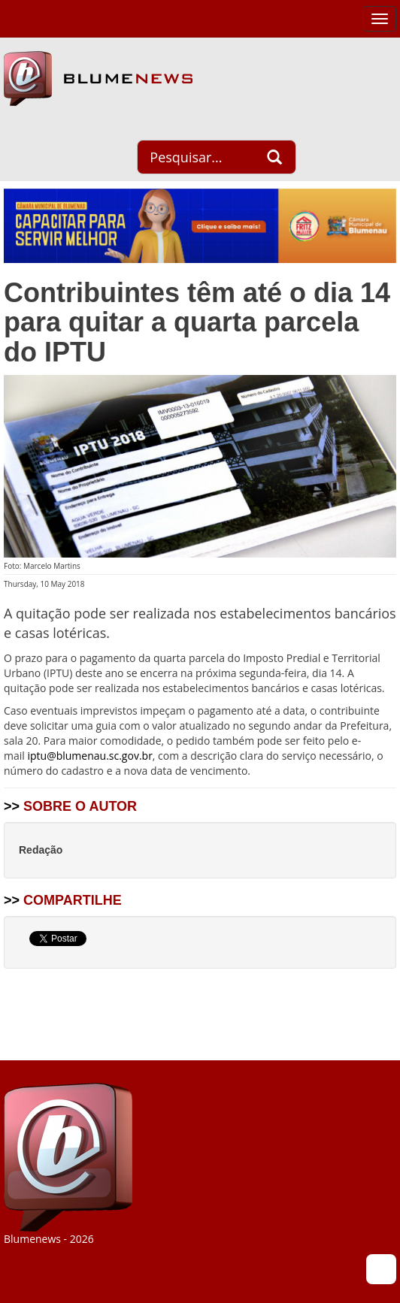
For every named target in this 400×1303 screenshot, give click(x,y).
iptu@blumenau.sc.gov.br (89, 755)
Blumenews (98, 78)
